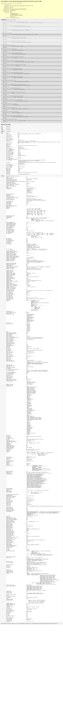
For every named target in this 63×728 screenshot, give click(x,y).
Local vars (5, 37)
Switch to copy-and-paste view (11, 20)
